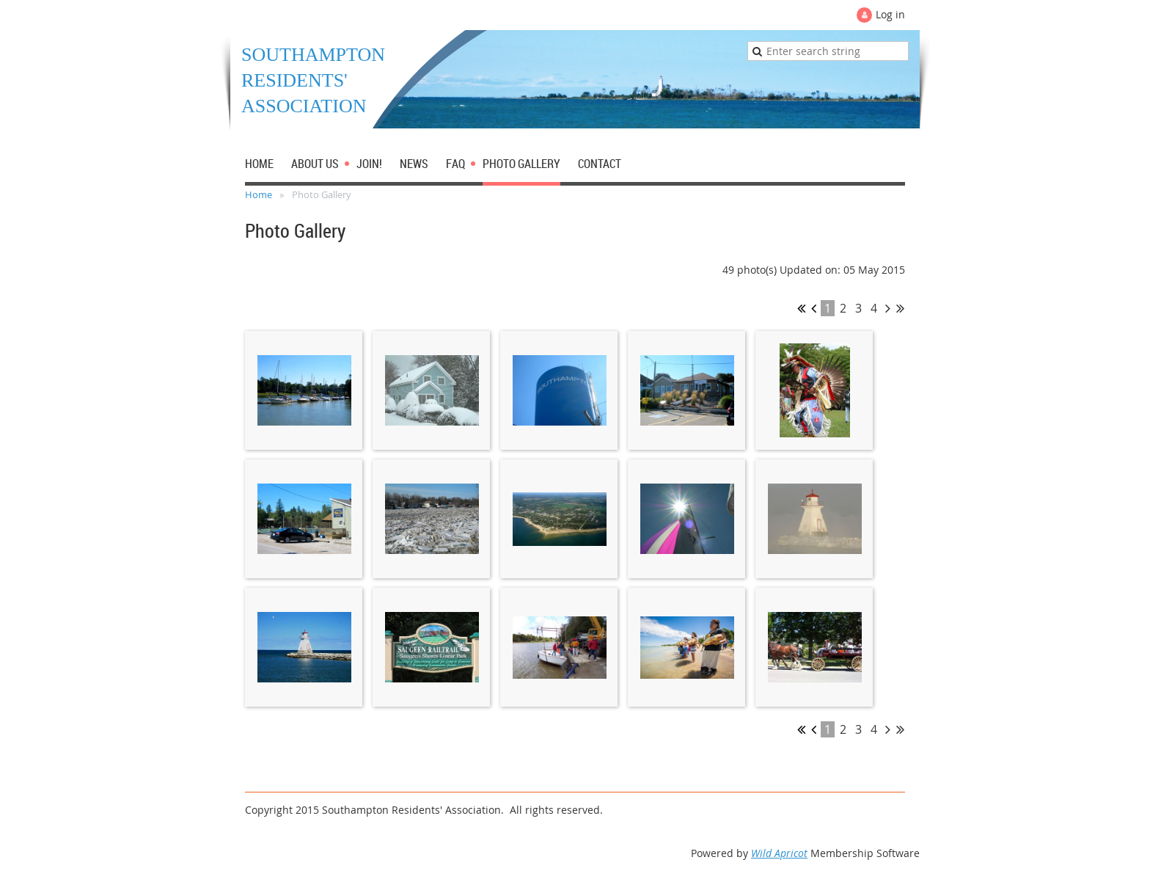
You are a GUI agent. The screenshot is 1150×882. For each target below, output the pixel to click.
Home (258, 194)
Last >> (900, 308)
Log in (890, 14)
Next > (887, 308)
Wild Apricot (779, 853)
